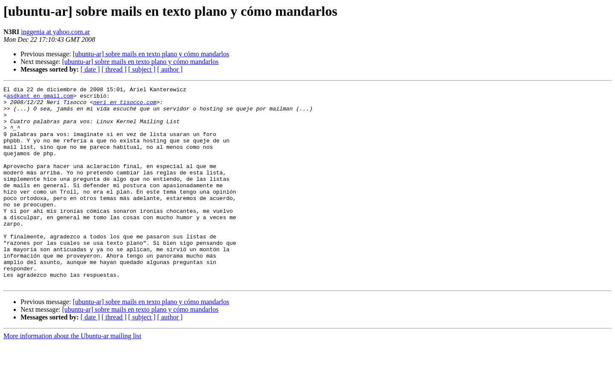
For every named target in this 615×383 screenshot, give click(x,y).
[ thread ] (114, 69)
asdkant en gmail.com (40, 98)
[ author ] (170, 69)
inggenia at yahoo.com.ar (55, 31)
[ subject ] (142, 69)
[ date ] (90, 69)
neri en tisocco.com (124, 106)
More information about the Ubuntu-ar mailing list (72, 375)
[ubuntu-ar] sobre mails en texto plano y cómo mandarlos (151, 54)
